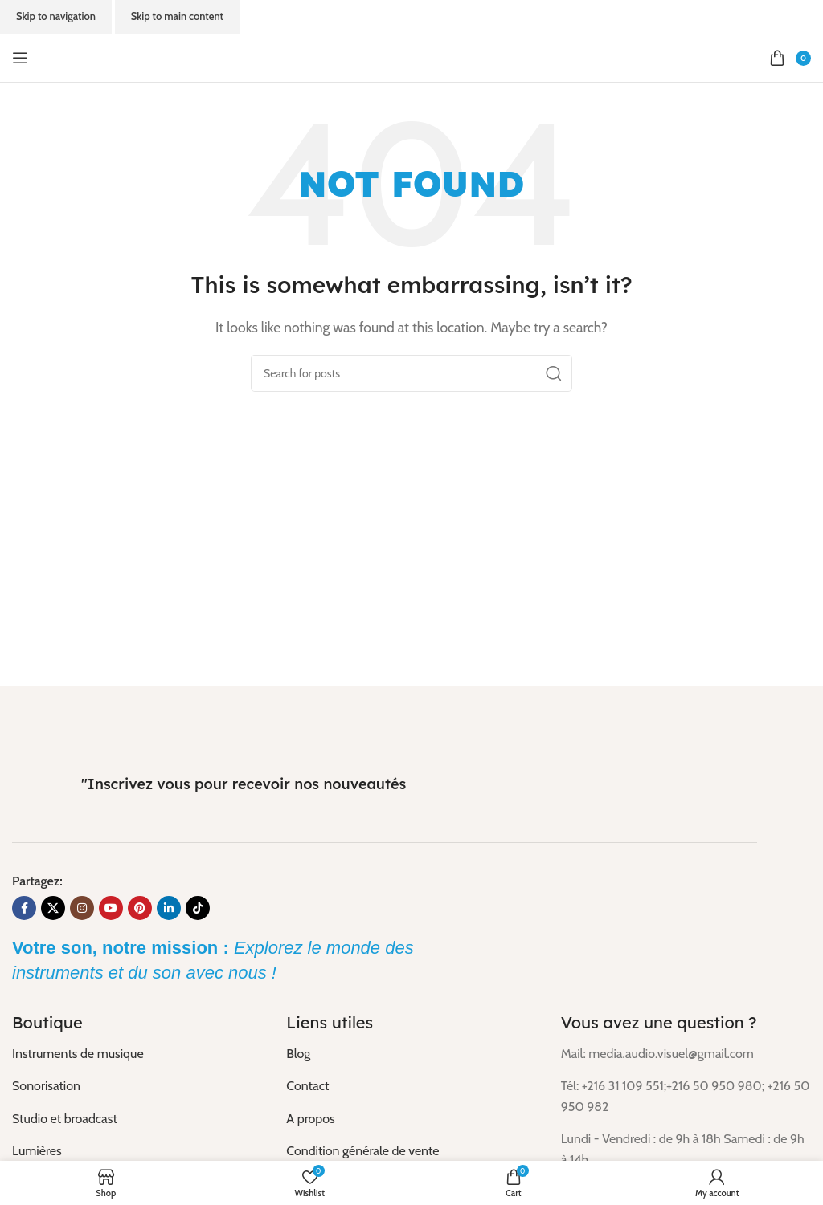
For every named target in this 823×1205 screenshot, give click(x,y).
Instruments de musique (78, 1053)
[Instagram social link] (82, 908)
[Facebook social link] (24, 908)
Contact (307, 1085)
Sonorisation (46, 1085)
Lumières (37, 1150)
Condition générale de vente (362, 1150)
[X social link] (53, 908)
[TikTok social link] (198, 908)
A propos (310, 1118)
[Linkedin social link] (169, 908)
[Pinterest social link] (140, 908)
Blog (298, 1053)
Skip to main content (177, 16)
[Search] (411, 373)
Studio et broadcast (64, 1118)
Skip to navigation (56, 16)
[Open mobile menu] (20, 58)
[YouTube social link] (111, 908)
